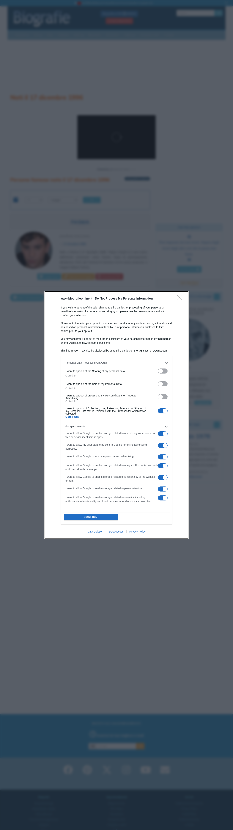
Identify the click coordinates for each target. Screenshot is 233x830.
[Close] (181, 298)
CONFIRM (91, 517)
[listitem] (116, 363)
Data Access (116, 531)
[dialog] (116, 415)
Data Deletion (95, 531)
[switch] (163, 371)
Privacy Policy (137, 531)
